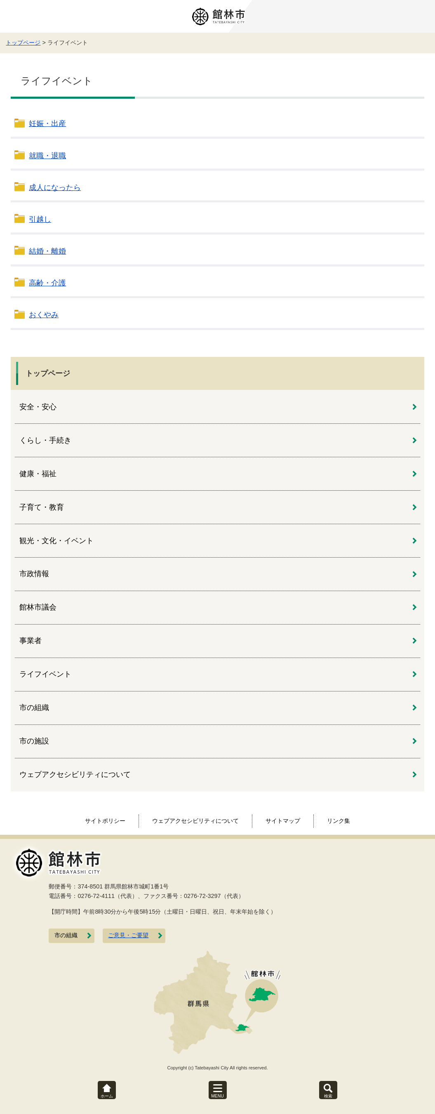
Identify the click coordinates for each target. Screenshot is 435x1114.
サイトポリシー (105, 820)
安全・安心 (37, 407)
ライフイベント (45, 674)
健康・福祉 (37, 474)
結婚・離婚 (47, 251)
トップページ (23, 42)
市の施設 (34, 741)
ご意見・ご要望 (128, 935)
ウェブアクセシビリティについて (75, 774)
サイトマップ (283, 820)
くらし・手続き (45, 440)
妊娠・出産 (47, 123)
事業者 (30, 641)
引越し (40, 219)
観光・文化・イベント (56, 541)
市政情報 (34, 574)
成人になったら (55, 187)
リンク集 (338, 820)
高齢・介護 (47, 283)
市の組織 (34, 707)
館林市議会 (37, 607)
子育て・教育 (41, 507)
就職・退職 (47, 156)
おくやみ (44, 315)
